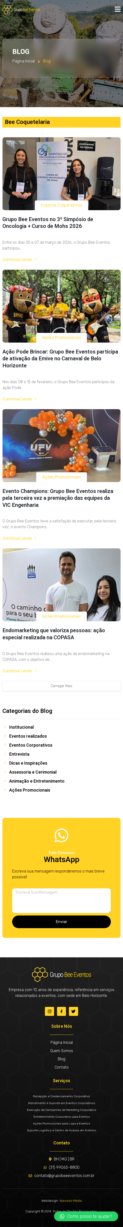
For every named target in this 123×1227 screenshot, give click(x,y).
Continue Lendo (20, 259)
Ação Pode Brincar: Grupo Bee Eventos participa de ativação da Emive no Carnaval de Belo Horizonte (60, 359)
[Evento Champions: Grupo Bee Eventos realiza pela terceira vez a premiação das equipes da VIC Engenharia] (61, 445)
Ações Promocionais (61, 337)
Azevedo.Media (70, 1200)
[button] (86, 1216)
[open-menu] (118, 9)
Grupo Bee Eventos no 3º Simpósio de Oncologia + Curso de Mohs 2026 (47, 223)
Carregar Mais (61, 686)
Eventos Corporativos (61, 205)
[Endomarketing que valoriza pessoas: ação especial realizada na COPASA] (61, 584)
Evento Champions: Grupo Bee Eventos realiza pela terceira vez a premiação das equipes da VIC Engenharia (57, 498)
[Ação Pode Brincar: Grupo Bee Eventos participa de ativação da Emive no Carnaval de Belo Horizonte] (61, 306)
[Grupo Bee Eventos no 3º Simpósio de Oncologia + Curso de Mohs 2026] (61, 173)
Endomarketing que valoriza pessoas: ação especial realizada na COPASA (53, 634)
